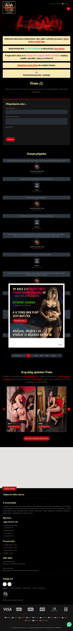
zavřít (60, 344)
